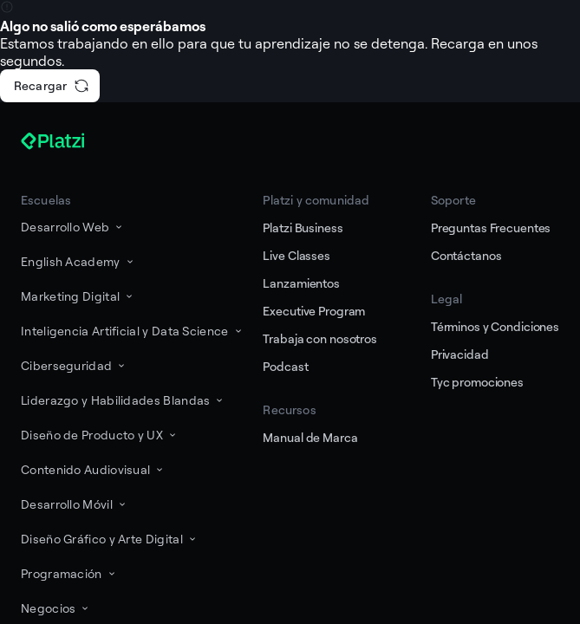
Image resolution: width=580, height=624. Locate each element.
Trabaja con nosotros (319, 338)
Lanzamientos (301, 283)
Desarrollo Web (73, 226)
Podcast (285, 366)
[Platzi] (73, 141)
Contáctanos (466, 255)
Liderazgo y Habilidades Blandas (123, 400)
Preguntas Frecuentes (491, 227)
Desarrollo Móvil (74, 504)
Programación (69, 573)
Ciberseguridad (74, 365)
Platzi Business (302, 227)
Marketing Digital (78, 296)
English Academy (78, 261)
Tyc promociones (477, 381)
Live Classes (296, 255)
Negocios (56, 608)
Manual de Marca (310, 437)
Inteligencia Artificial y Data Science (132, 330)
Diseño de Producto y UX (100, 434)
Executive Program (314, 310)
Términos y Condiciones (495, 326)
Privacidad (460, 354)
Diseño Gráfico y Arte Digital (110, 538)
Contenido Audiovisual (93, 469)
